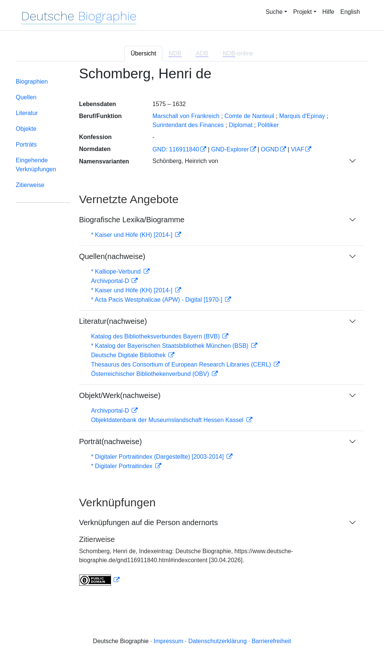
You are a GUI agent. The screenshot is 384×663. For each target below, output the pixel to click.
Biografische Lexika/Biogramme (131, 220)
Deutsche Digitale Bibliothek (129, 355)
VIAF (297, 149)
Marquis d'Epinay (302, 116)
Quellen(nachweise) (112, 256)
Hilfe (328, 12)
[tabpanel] (192, 330)
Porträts (26, 144)
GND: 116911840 (175, 149)
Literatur (27, 113)
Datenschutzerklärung (217, 641)
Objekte (26, 129)
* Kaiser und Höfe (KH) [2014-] (132, 235)
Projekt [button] (302, 12)
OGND (270, 149)
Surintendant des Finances (188, 125)
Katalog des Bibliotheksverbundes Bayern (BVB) (156, 336)
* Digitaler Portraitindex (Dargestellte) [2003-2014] (158, 456)
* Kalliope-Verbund (116, 271)
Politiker (268, 125)
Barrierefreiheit (271, 641)
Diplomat (240, 125)
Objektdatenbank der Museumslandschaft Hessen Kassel (168, 420)
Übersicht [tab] (143, 53)
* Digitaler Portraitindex (122, 466)
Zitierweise (30, 185)
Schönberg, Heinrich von (185, 161)
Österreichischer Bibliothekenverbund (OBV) (151, 374)
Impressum (168, 641)
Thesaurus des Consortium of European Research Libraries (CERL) (182, 364)
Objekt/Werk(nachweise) (119, 395)
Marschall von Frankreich (185, 116)
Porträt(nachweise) (110, 441)
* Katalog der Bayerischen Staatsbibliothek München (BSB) (170, 346)
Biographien (32, 81)
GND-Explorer (230, 149)
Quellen (26, 97)
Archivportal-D (111, 281)
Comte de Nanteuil (249, 116)
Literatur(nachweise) (113, 321)
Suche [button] (274, 12)
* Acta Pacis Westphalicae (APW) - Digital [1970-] (157, 299)
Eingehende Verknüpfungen (36, 164)
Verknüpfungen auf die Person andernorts (148, 522)
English (350, 12)
